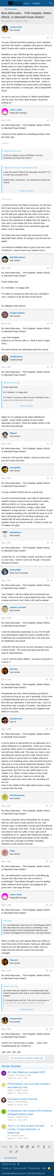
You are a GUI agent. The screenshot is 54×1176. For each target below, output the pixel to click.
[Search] (50, 3)
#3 (52, 268)
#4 (52, 324)
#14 (51, 861)
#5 (52, 367)
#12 (51, 729)
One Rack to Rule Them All (22, 1099)
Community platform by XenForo (23, 1173)
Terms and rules (19, 1168)
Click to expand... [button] (27, 191)
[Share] (48, 37)
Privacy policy (34, 1168)
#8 (52, 543)
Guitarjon (11, 1117)
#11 (51, 680)
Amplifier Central (21, 1090)
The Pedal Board (21, 1102)
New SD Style (9, 1164)
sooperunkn (9, 21)
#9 (52, 580)
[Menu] (4, 3)
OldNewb (11, 1075)
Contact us (6, 1168)
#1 (52, 37)
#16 (51, 971)
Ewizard (10, 1090)
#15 (51, 905)
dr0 (8, 1136)
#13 (51, 806)
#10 (51, 618)
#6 (52, 444)
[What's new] (45, 3)
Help (44, 1168)
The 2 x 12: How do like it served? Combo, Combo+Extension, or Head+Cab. (25, 1129)
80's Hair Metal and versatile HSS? (26, 1072)
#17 (51, 1029)
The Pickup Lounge (23, 1075)
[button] (18, 1164)
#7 (52, 478)
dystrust (10, 1102)
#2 (52, 120)
